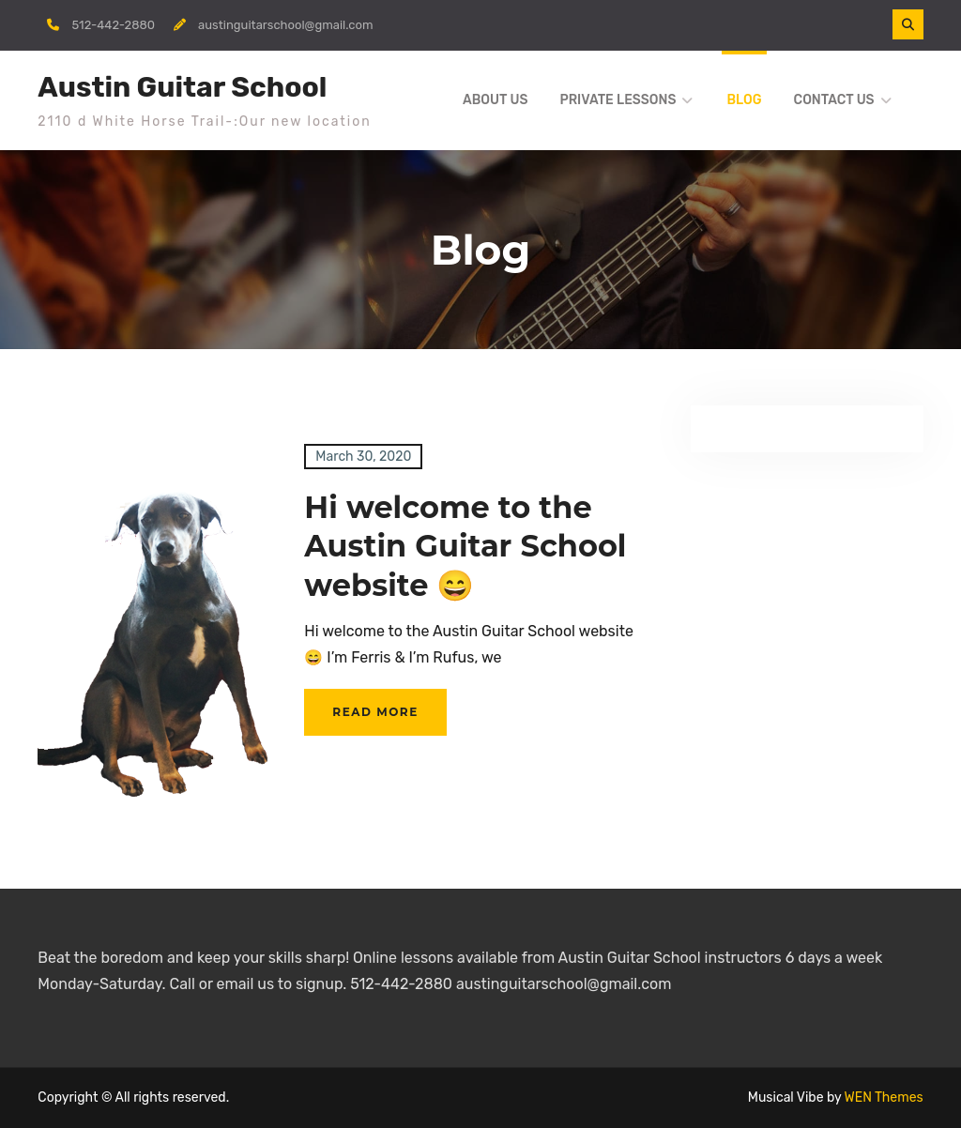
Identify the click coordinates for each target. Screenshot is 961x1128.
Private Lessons (617, 100)
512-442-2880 (113, 25)
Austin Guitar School (182, 87)
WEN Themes (884, 1097)
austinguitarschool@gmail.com (285, 25)
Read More (375, 712)
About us (495, 100)
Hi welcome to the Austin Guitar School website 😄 (465, 546)
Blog (743, 100)
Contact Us (834, 100)
